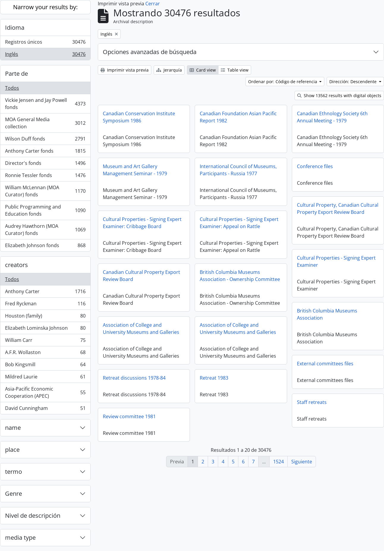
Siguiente (301, 461)
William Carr (45, 341)
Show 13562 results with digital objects (339, 95)
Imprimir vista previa (124, 70)
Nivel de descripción (32, 515)
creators (16, 265)
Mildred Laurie (45, 378)
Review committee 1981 (226, 416)
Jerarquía (169, 70)
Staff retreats (118, 416)
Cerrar (152, 3)
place (12, 450)
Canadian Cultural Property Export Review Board (238, 275)
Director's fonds (45, 164)
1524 (278, 461)
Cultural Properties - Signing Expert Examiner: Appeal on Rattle (239, 223)
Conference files (315, 166)
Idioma (14, 27)
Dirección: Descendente (353, 81)
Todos (12, 88)
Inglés (45, 55)
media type (20, 537)
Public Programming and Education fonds (45, 210)
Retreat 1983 (311, 378)
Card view (203, 70)
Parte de (16, 74)
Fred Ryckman (45, 305)
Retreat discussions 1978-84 (231, 378)
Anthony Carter (45, 293)
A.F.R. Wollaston (45, 354)
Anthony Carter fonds (45, 152)
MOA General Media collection (45, 123)
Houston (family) (45, 317)
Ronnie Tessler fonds (45, 176)
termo (13, 472)
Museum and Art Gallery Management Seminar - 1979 (135, 170)
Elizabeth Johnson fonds (45, 246)
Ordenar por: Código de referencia (283, 81)
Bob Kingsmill (45, 366)
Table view (234, 70)
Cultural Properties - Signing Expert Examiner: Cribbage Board (142, 223)
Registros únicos (45, 43)
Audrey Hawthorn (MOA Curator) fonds (45, 229)
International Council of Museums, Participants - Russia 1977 (238, 170)
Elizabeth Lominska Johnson (45, 329)
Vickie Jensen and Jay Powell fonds (45, 103)
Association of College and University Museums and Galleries (238, 328)
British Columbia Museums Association (133, 328)
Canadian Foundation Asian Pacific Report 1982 (238, 117)
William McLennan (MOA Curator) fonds (45, 191)
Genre (13, 494)
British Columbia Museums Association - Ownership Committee (337, 275)
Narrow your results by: (45, 7)
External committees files (131, 378)
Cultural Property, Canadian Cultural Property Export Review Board (337, 208)
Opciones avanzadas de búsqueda (149, 52)
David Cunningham (45, 409)
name (13, 428)
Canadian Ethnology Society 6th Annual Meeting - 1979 (332, 117)
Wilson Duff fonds (45, 140)
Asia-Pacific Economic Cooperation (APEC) (45, 392)
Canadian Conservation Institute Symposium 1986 (139, 117)
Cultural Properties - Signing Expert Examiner (142, 275)
